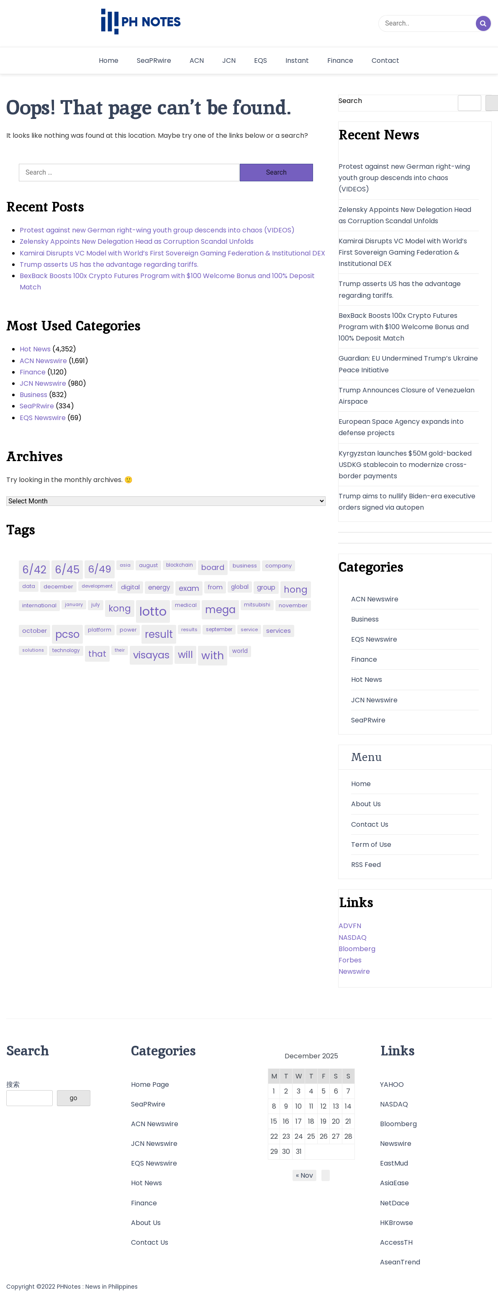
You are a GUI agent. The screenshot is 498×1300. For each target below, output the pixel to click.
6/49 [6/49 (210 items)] (99, 569)
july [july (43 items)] (95, 604)
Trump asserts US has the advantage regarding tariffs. (109, 264)
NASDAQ (353, 937)
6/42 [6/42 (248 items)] (34, 569)
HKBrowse (396, 1223)
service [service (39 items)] (249, 629)
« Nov (304, 1175)
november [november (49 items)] (293, 605)
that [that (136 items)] (97, 654)
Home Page (150, 1084)
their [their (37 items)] (120, 650)
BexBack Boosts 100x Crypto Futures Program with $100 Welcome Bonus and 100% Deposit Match (167, 281)
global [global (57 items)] (240, 587)
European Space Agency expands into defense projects (401, 427)
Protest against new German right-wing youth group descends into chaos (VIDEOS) (157, 230)
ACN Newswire (43, 361)
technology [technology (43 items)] (66, 650)
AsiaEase (394, 1183)
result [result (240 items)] (159, 634)
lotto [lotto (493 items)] (153, 611)
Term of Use (371, 844)
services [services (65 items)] (278, 631)
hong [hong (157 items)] (296, 589)
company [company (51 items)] (278, 566)
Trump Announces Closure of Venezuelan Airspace (407, 395)
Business (33, 395)
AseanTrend (400, 1262)
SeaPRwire (154, 60)
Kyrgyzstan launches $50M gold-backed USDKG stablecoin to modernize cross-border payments (405, 465)
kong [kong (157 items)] (119, 608)
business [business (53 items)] (245, 566)
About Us (366, 804)
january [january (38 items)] (74, 604)
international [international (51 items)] (39, 605)
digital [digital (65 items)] (130, 587)
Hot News (35, 349)
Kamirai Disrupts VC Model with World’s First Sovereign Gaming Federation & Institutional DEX (172, 253)
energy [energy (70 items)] (159, 587)
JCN (229, 60)
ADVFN (350, 926)
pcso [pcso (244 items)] (67, 634)
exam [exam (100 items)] (189, 588)
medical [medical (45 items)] (186, 605)
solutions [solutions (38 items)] (33, 650)
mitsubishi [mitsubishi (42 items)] (257, 604)
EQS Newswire (43, 418)
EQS (260, 60)
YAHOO (392, 1084)
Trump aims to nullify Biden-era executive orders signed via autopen (407, 501)
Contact (385, 60)
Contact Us (369, 824)
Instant (297, 60)
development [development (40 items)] (97, 586)
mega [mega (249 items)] (220, 609)
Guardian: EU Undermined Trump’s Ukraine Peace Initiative (408, 363)
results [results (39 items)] (189, 629)
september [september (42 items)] (219, 629)
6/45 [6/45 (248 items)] (67, 569)
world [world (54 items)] (240, 651)
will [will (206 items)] (185, 654)
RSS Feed (366, 864)
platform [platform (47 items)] (99, 629)
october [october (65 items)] (34, 631)
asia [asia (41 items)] (125, 565)
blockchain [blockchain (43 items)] (179, 565)
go (73, 1098)
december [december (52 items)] (58, 587)
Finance (340, 60)
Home (108, 60)
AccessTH (396, 1242)
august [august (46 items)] (148, 565)
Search (350, 101)
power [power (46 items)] (128, 629)
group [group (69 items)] (266, 587)
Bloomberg (357, 949)
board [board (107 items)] (212, 567)
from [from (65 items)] (215, 587)
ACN (197, 60)
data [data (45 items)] (28, 586)
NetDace (394, 1203)
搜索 (13, 1084)
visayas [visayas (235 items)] (151, 655)
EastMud (394, 1163)
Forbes (350, 960)
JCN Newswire (43, 383)
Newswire (354, 971)
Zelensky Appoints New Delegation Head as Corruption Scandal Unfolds (137, 241)
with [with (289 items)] (212, 655)
